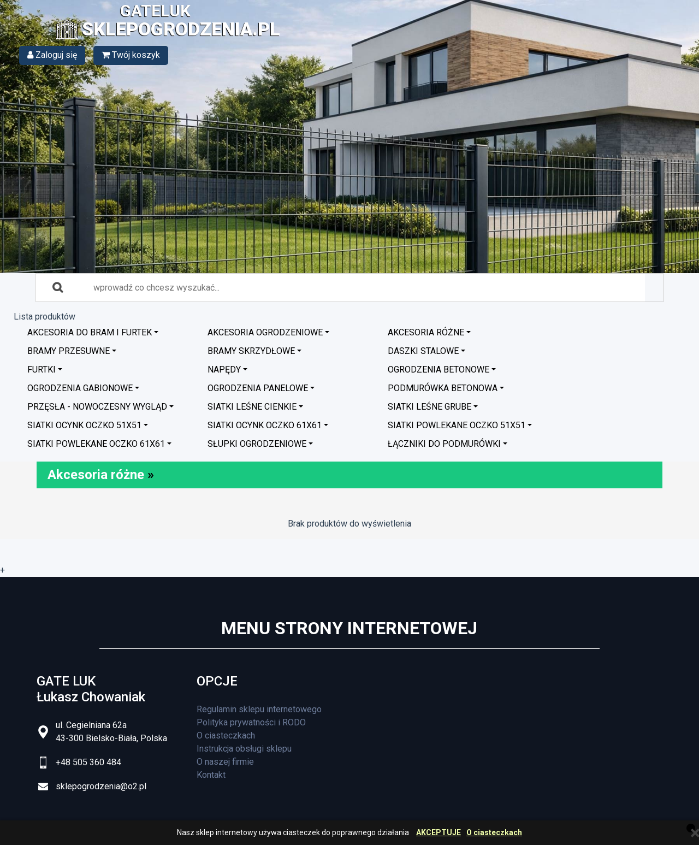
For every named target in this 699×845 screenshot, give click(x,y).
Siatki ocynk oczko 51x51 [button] (84, 425)
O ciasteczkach (494, 833)
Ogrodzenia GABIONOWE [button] (80, 388)
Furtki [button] (41, 369)
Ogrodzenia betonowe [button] (438, 369)
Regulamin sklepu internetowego (259, 709)
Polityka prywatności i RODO (251, 722)
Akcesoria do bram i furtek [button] (89, 332)
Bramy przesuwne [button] (68, 351)
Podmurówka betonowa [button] (442, 388)
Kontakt (211, 775)
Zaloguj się (52, 55)
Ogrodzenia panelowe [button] (258, 388)
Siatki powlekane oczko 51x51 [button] (456, 425)
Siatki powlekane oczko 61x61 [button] (96, 444)
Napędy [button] (224, 369)
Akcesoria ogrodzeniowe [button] (265, 332)
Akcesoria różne (96, 474)
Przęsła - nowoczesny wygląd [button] (97, 406)
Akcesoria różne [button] (426, 332)
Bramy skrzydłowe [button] (251, 351)
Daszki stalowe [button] (423, 351)
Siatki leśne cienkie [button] (252, 406)
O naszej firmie (225, 762)
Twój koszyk (131, 55)
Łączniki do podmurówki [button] (444, 444)
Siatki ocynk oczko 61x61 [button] (265, 425)
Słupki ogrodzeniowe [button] (257, 444)
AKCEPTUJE (438, 833)
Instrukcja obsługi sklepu (244, 748)
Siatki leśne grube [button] (429, 406)
